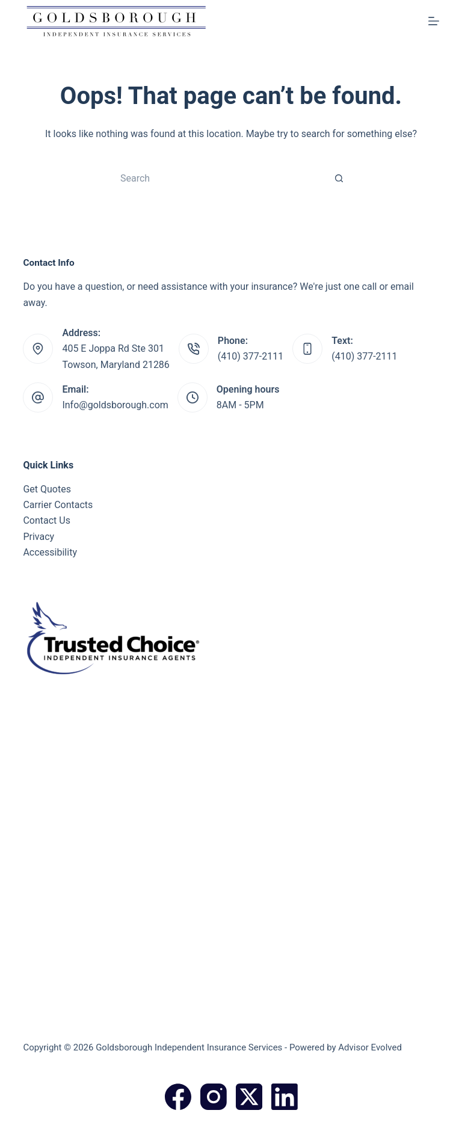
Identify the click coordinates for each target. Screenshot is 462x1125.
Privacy (38, 536)
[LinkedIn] (284, 1097)
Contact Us (46, 520)
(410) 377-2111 (250, 356)
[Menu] (433, 21)
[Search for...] (219, 178)
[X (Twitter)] (249, 1097)
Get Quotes (47, 489)
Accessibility (50, 552)
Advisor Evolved (370, 1047)
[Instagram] (213, 1097)
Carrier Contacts (58, 504)
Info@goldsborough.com (115, 405)
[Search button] (339, 178)
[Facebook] (178, 1097)
